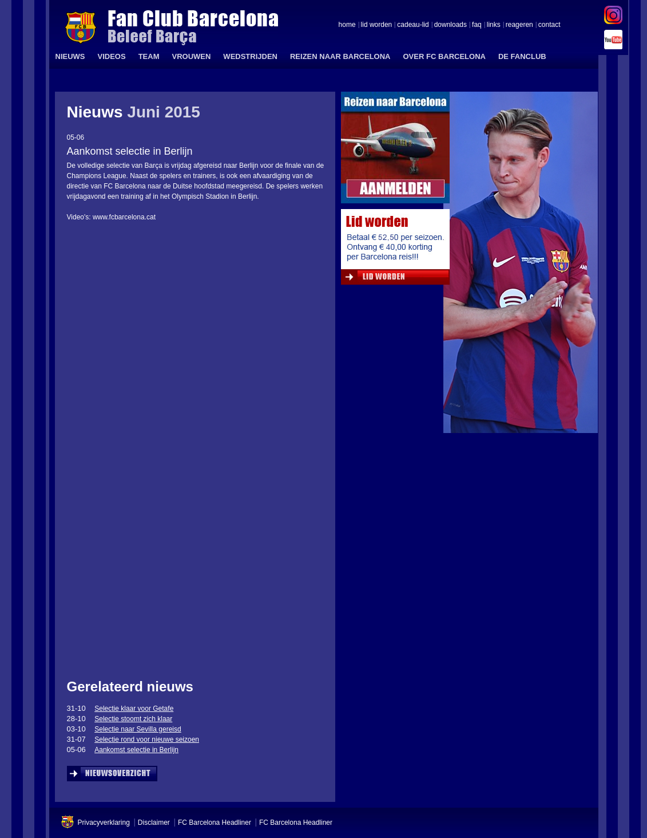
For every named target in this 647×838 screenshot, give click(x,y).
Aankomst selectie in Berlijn (136, 750)
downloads (450, 25)
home (347, 25)
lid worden (376, 25)
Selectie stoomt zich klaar (133, 719)
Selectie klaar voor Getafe (133, 709)
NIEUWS (70, 56)
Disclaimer (154, 823)
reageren (519, 25)
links (494, 25)
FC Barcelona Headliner (214, 823)
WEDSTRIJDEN (250, 56)
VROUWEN (191, 56)
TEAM (149, 56)
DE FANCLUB (522, 56)
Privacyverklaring (104, 823)
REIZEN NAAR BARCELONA (340, 56)
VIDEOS (112, 56)
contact (549, 25)
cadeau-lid (412, 25)
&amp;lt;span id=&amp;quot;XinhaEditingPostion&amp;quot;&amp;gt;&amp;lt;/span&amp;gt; (188, 331)
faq (477, 25)
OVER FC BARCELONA (444, 56)
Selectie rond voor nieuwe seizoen (146, 739)
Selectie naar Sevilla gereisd (137, 729)
